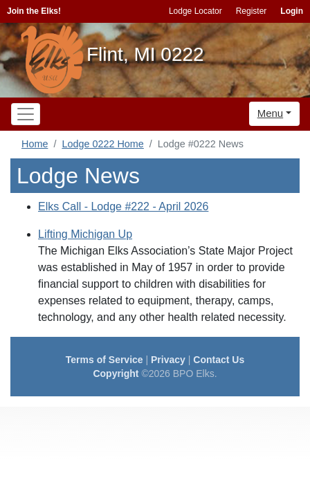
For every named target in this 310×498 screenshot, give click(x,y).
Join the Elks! (34, 11)
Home (34, 143)
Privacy (168, 359)
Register (251, 11)
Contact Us (218, 359)
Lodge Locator (195, 11)
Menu (270, 113)
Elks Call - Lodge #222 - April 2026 (123, 206)
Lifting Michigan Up (85, 234)
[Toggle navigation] (25, 114)
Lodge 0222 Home (102, 143)
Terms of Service (104, 359)
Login (291, 11)
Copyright (115, 373)
